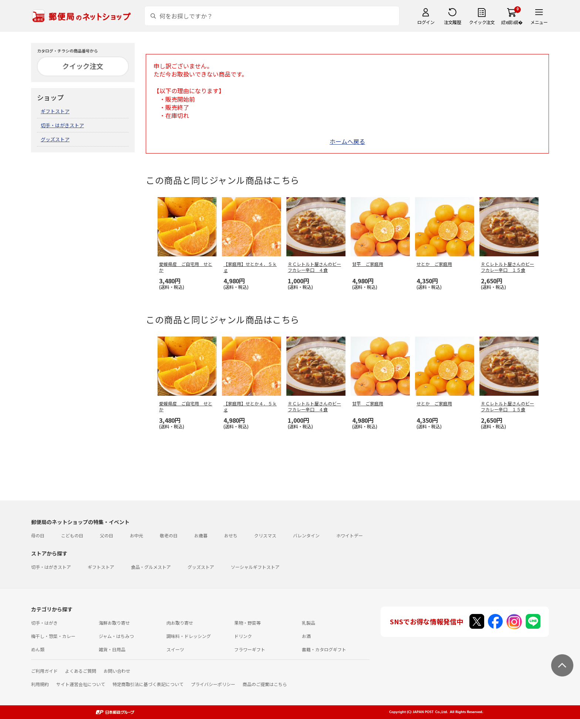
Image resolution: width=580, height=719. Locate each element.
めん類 (37, 649)
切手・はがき (44, 623)
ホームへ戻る (347, 141)
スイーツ (175, 649)
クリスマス (265, 535)
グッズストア (55, 139)
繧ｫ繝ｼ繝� (511, 22)
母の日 (37, 535)
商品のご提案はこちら (265, 684)
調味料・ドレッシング (188, 636)
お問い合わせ (117, 671)
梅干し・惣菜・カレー (53, 636)
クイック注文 (482, 22)
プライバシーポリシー (213, 684)
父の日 (106, 535)
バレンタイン (306, 535)
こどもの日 (72, 535)
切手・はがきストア (62, 125)
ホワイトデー (349, 535)
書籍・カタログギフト (324, 649)
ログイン (425, 22)
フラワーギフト (249, 649)
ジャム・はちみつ (116, 636)
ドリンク (243, 636)
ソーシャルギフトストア (255, 567)
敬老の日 (169, 535)
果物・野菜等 (247, 623)
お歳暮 (201, 535)
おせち (230, 535)
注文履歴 (452, 22)
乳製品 (308, 623)
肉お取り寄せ (179, 623)
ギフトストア (55, 111)
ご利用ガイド (44, 671)
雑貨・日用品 (112, 649)
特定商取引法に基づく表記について (147, 684)
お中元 (136, 535)
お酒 (306, 636)
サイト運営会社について (80, 684)
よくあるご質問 (80, 671)
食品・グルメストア (151, 567)
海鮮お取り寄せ (114, 623)
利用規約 (40, 684)
